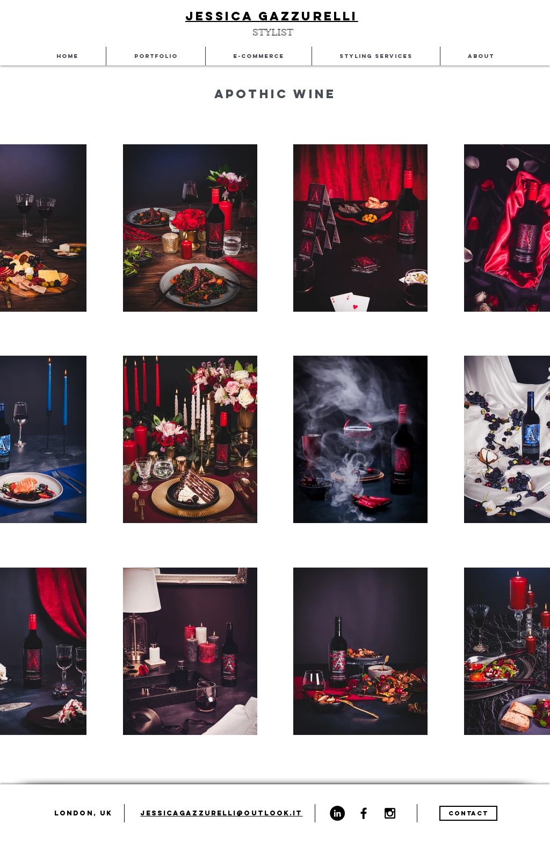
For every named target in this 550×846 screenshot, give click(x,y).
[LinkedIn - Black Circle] (337, 813)
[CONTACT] (468, 813)
